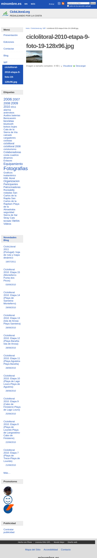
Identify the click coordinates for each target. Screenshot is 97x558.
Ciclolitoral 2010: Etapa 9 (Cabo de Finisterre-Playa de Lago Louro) (12, 406)
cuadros (14, 155)
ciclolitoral (9, 143)
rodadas (8, 192)
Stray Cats (9, 217)
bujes (14, 126)
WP (44, 28)
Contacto (66, 549)
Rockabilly (9, 190)
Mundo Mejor (59, 542)
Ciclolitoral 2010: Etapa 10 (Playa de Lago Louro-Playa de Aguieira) (12, 383)
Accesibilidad (51, 549)
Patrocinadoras (12, 187)
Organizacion (12, 181)
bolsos (7, 126)
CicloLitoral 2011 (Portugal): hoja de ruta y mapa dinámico (12, 254)
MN (26, 4)
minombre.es (11, 3)
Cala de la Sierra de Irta (11, 131)
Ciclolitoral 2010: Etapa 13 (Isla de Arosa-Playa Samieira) (12, 321)
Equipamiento (13, 164)
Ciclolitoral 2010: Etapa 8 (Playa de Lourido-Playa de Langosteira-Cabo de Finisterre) (12, 432)
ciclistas (8, 140)
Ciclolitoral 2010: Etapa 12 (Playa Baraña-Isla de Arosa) (12, 341)
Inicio (28, 28)
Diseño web (72, 542)
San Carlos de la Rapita (10, 195)
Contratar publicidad (9, 531)
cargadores (10, 137)
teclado (7, 221)
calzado (8, 135)
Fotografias (16, 168)
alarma (7, 109)
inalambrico (10, 175)
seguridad (9, 212)
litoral (12, 178)
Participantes (11, 184)
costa (6, 155)
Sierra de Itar (11, 215)
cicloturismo (10, 149)
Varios (15, 220)
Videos (7, 223)
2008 (7, 103)
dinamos (8, 157)
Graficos (8, 172)
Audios (7, 115)
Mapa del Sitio (33, 549)
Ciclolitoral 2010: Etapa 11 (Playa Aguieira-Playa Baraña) (12, 362)
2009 (14, 103)
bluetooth (9, 124)
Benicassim (10, 118)
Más (33, 4)
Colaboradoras (12, 152)
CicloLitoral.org (20, 11)
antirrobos (9, 112)
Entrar (51, 4)
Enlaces (8, 160)
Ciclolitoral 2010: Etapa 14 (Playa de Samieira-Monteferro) (12, 300)
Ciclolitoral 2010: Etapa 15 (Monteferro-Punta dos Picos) (12, 277)
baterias (16, 115)
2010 (7, 106)
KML (6, 178)
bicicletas (9, 121)
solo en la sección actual (80, 6)
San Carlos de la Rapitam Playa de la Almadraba (11, 204)
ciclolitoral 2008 (12, 146)
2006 (8, 99)
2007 (16, 99)
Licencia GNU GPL (43, 542)
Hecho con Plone (25, 542)
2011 (13, 107)
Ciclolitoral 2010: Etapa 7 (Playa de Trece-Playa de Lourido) (12, 458)
